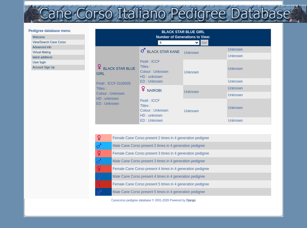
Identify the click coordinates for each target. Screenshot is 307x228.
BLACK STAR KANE (163, 52)
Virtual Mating (42, 52)
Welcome (39, 37)
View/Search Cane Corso (49, 42)
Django (191, 200)
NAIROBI (154, 91)
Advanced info (42, 47)
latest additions (42, 57)
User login (39, 62)
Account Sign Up (44, 67)
